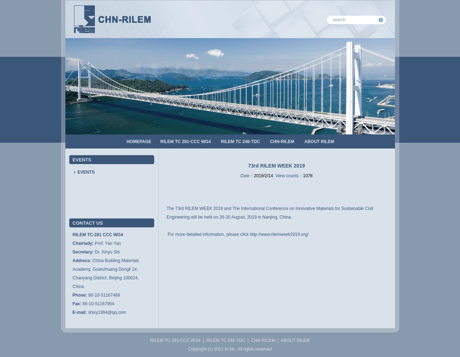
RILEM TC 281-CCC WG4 (185, 141)
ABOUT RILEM (319, 141)
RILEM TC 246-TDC (240, 141)
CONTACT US (88, 223)
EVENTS (86, 172)
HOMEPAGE (138, 141)
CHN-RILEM (282, 141)
